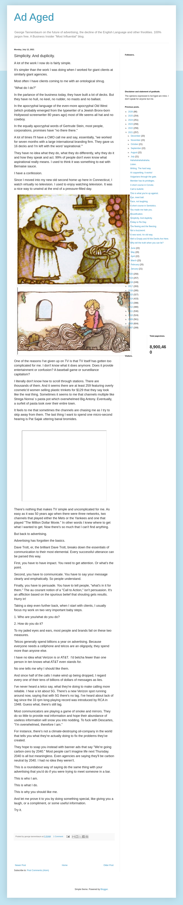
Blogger (104, 889)
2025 (131, 116)
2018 (131, 282)
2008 (131, 323)
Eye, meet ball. (137, 197)
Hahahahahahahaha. (140, 160)
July (133, 156)
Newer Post (20, 865)
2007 (131, 327)
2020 (131, 274)
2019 (131, 278)
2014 (131, 298)
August (134, 152)
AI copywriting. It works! (141, 172)
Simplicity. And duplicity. (141, 218)
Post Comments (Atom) (38, 870)
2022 (131, 128)
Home (65, 865)
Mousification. (136, 214)
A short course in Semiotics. (143, 205)
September (136, 148)
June (133, 248)
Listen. (133, 164)
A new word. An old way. (141, 234)
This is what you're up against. (144, 193)
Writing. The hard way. (140, 168)
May (133, 252)
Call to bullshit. (137, 189)
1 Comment (58, 836)
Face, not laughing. (139, 201)
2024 (131, 120)
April (133, 256)
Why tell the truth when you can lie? (146, 243)
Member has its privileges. (142, 181)
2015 (131, 294)
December (136, 136)
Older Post (108, 865)
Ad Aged (34, 17)
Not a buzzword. (138, 230)
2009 (131, 319)
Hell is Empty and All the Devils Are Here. (149, 239)
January (135, 269)
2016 (131, 290)
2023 (131, 124)
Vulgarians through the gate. (143, 176)
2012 (131, 307)
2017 (131, 286)
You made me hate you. (141, 210)
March (134, 260)
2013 (131, 303)
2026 (131, 111)
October (135, 144)
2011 (131, 311)
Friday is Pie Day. (138, 222)
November (136, 140)
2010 (131, 315)
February (135, 264)
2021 (131, 132)
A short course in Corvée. (142, 185)
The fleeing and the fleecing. (143, 226)
